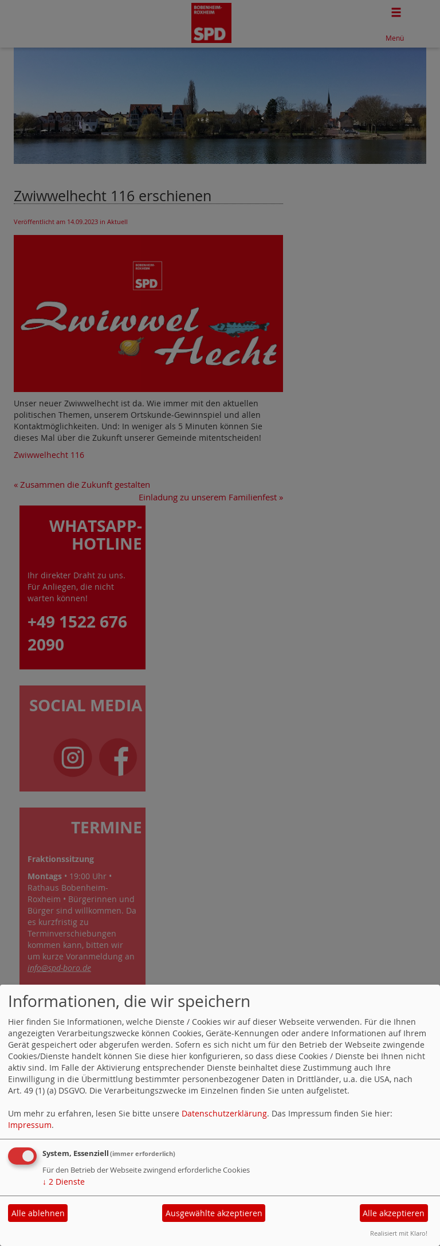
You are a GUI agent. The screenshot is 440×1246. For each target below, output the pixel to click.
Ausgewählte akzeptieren (214, 1213)
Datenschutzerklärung (224, 1113)
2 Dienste (63, 1181)
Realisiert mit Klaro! (398, 1233)
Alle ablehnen (38, 1213)
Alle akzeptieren (394, 1213)
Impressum (30, 1124)
